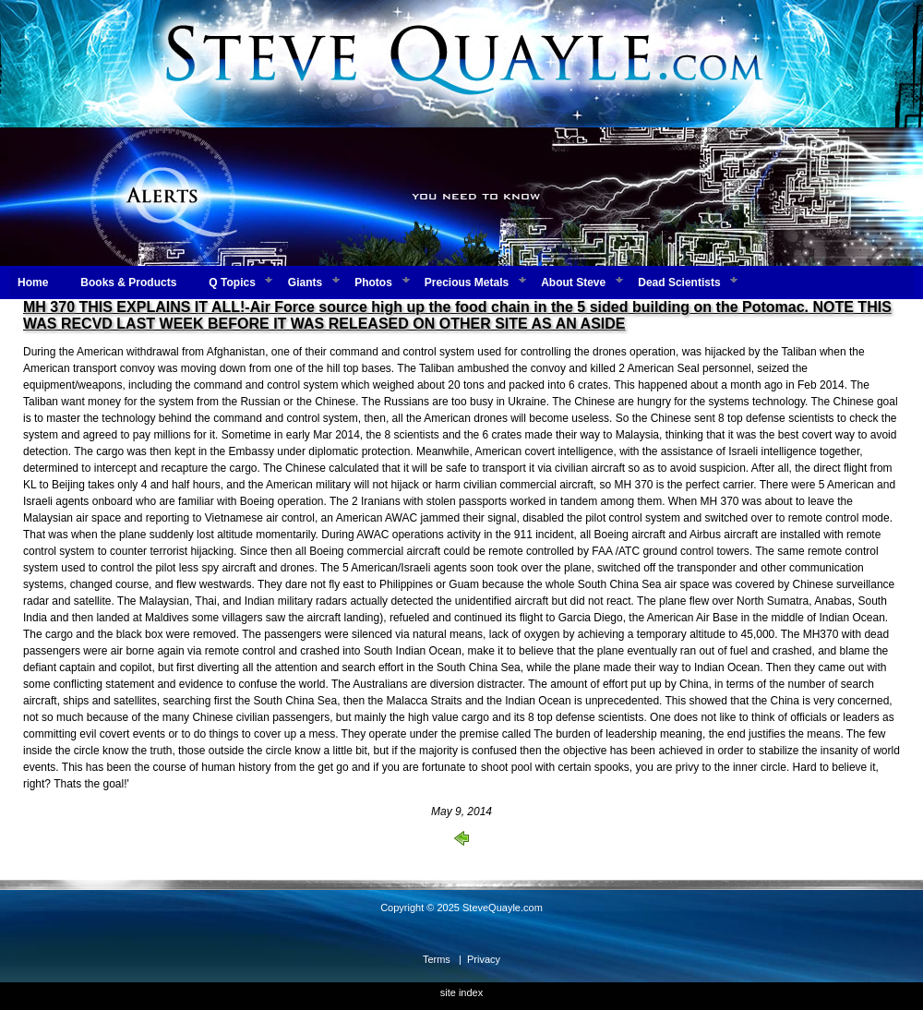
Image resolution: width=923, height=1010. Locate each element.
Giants (305, 282)
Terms (436, 959)
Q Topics (232, 282)
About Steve (573, 282)
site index (461, 992)
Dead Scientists (679, 282)
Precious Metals (467, 282)
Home (33, 282)
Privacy (483, 959)
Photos (373, 282)
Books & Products (128, 282)
